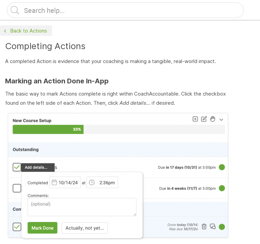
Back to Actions (24, 31)
